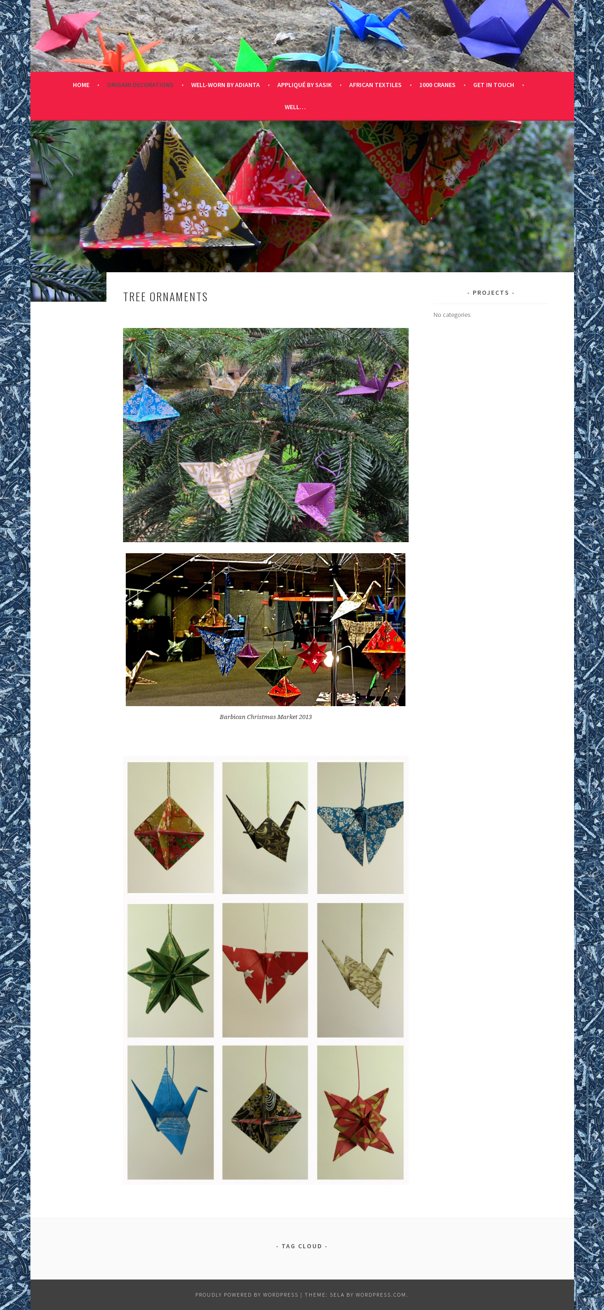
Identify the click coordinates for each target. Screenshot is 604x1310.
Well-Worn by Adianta (225, 85)
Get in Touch (493, 85)
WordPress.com (381, 1294)
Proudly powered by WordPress (247, 1294)
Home (81, 85)
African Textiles (375, 85)
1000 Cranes (437, 85)
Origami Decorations (140, 85)
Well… (295, 107)
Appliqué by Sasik (304, 85)
